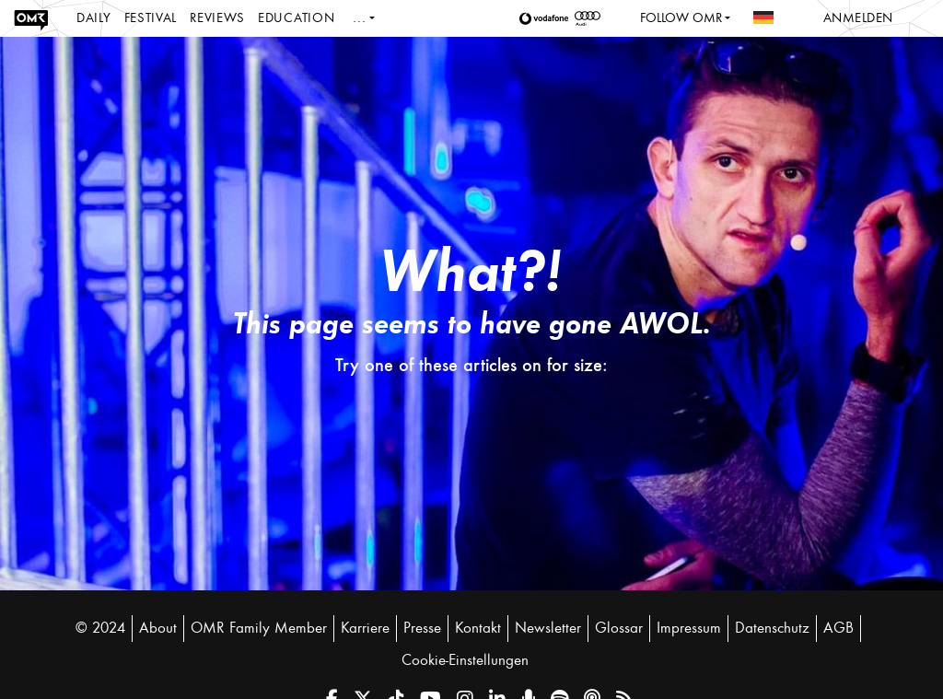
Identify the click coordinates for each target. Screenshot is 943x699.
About (158, 628)
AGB (838, 628)
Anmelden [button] (858, 18)
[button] (547, 18)
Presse (422, 628)
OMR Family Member (259, 628)
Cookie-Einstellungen (465, 660)
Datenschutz (772, 628)
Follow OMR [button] (681, 18)
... (359, 18)
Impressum (689, 628)
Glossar (619, 628)
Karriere (365, 628)
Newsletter (548, 628)
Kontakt (478, 628)
